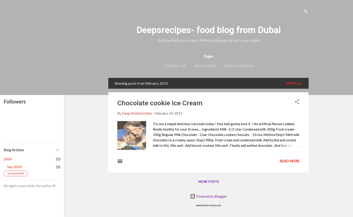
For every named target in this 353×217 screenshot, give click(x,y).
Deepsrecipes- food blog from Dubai (208, 30)
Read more (290, 161)
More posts (208, 181)
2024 (8, 159)
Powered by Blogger (208, 196)
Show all (293, 83)
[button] (297, 102)
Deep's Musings (239, 66)
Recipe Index (205, 66)
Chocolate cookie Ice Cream (160, 103)
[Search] (306, 12)
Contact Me (175, 66)
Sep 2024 (14, 167)
